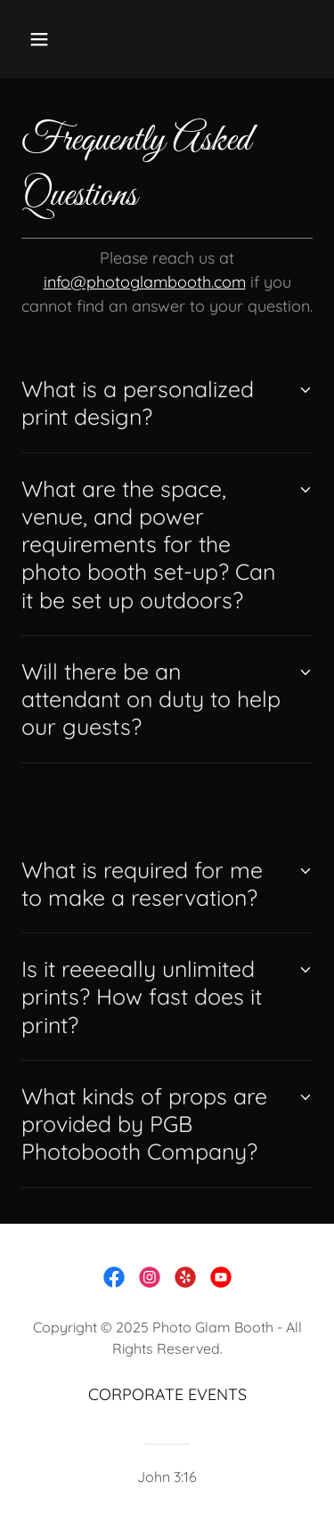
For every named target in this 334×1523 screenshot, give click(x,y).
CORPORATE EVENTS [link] (167, 1394)
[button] (43, 39)
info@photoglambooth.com (145, 282)
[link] (114, 1277)
